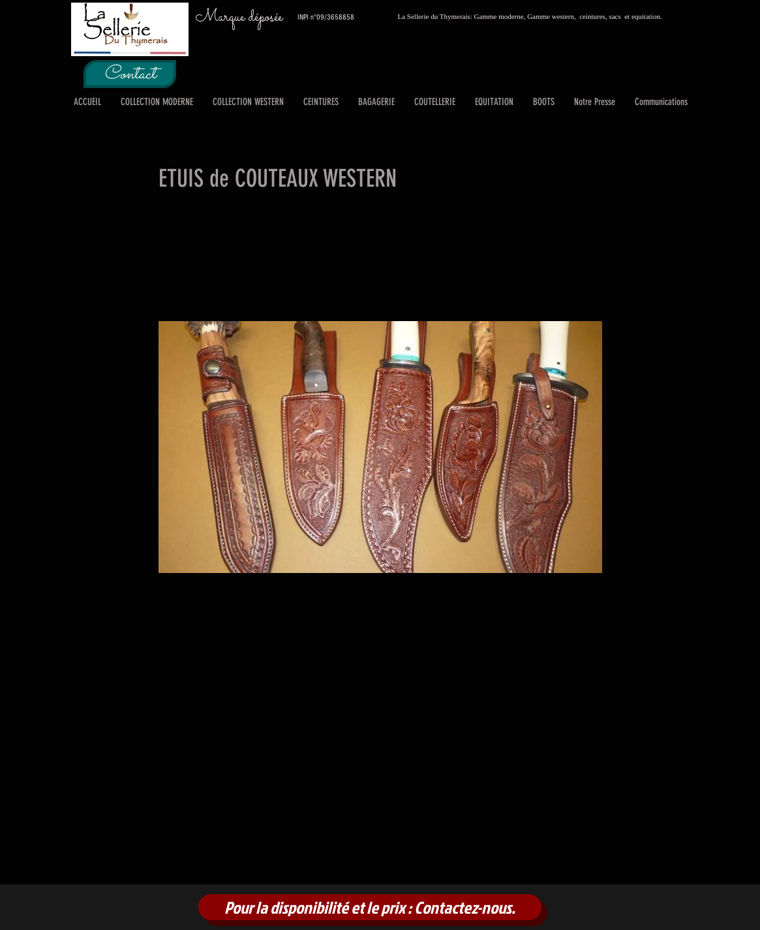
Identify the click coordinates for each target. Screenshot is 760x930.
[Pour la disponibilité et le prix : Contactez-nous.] (369, 907)
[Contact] (130, 74)
